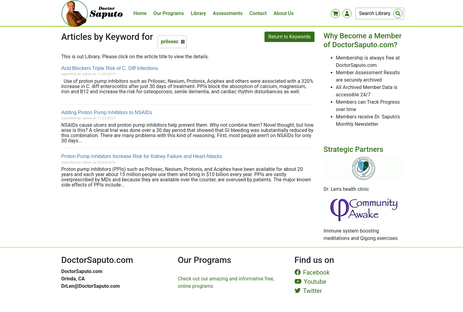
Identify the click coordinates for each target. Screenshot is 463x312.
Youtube (310, 281)
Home (140, 13)
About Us (284, 13)
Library (198, 13)
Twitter (308, 291)
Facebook (312, 272)
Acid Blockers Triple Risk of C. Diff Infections (109, 68)
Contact (258, 13)
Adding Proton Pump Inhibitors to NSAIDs (106, 112)
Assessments (228, 13)
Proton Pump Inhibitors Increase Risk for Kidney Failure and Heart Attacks (141, 156)
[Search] (379, 13)
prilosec (170, 41)
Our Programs (168, 13)
